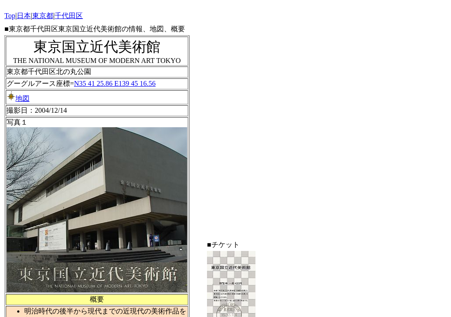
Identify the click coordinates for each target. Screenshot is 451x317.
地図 (18, 98)
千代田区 (69, 15)
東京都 (42, 15)
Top (9, 15)
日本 (24, 15)
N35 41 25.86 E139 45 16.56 (114, 83)
